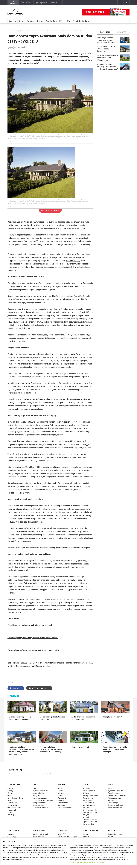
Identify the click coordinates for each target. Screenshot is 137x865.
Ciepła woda (12, 805)
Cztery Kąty (11, 837)
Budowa (12, 21)
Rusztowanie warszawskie (43, 800)
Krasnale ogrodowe (90, 812)
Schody (10, 791)
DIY (60, 21)
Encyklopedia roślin (90, 810)
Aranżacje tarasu (89, 805)
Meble (110, 788)
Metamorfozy (63, 803)
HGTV (67, 21)
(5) (50, 210)
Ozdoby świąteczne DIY (117, 796)
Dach (9, 800)
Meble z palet (88, 800)
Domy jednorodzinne (115, 834)
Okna (9, 796)
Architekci (111, 800)
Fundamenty (12, 810)
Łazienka (61, 791)
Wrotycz (86, 815)
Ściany (9, 812)
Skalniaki (86, 793)
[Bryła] (56, 2)
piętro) (34, 444)
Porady (10, 788)
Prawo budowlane (39, 837)
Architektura (51, 21)
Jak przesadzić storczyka (67, 837)
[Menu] (126, 2)
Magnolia (86, 817)
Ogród (22, 21)
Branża (110, 837)
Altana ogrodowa (89, 791)
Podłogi (35, 788)
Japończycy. (57, 299)
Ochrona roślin (88, 798)
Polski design (113, 803)
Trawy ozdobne (88, 824)
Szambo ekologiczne (40, 808)
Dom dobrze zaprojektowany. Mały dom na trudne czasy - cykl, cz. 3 (57, 31)
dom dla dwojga (47, 402)
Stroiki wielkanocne (115, 808)
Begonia (86, 837)
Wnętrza (30, 21)
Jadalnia (61, 800)
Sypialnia (61, 793)
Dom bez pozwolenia (40, 834)
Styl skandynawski (64, 808)
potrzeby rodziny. (73, 260)
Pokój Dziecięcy (114, 793)
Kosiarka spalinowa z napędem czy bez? (91, 821)
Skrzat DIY (62, 834)
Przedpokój (62, 798)
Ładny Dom (11, 834)
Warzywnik (87, 808)
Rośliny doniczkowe (90, 796)
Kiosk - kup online (106, 12)
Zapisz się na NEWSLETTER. (20, 663)
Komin (9, 793)
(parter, (28, 444)
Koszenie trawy (88, 803)
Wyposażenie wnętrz (115, 791)
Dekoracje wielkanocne (116, 805)
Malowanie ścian (39, 793)
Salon (60, 788)
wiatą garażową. (24, 541)
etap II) (79, 602)
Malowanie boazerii (40, 798)
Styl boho (61, 805)
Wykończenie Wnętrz (40, 791)
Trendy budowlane (81, 21)
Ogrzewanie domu (14, 808)
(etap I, (73, 602)
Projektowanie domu (23, 31)
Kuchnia (60, 796)
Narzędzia (36, 796)
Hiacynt (85, 834)
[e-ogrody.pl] (41, 2)
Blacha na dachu (38, 805)
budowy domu (29, 267)
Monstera (86, 788)
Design (40, 21)
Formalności (12, 803)
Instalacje (11, 815)
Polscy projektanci (114, 798)
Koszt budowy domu (15, 798)
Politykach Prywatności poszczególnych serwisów (87, 862)
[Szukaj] (121, 2)
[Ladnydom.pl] (13, 2)
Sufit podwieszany (39, 803)
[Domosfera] (26, 2)
